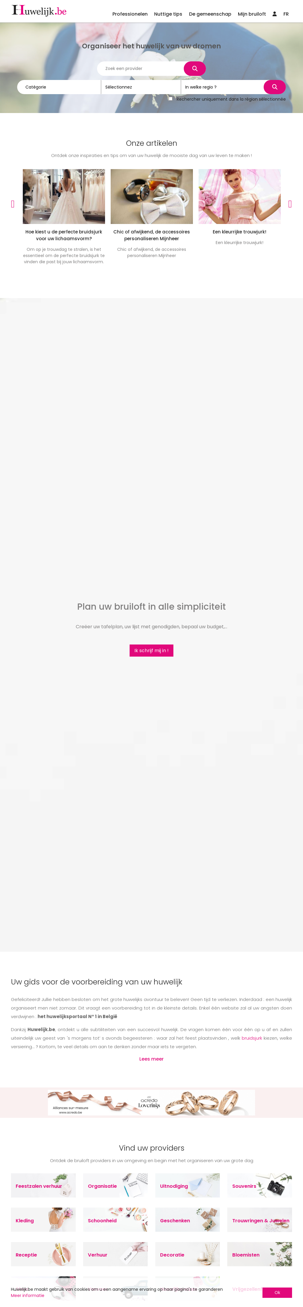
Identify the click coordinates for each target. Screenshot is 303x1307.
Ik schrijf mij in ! (151, 650)
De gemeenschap (210, 14)
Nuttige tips (168, 14)
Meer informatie (27, 1295)
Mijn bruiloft (252, 14)
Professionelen (130, 14)
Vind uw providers (151, 1148)
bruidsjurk (252, 1038)
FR (286, 14)
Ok (277, 1292)
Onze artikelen (151, 143)
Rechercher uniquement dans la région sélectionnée (231, 99)
